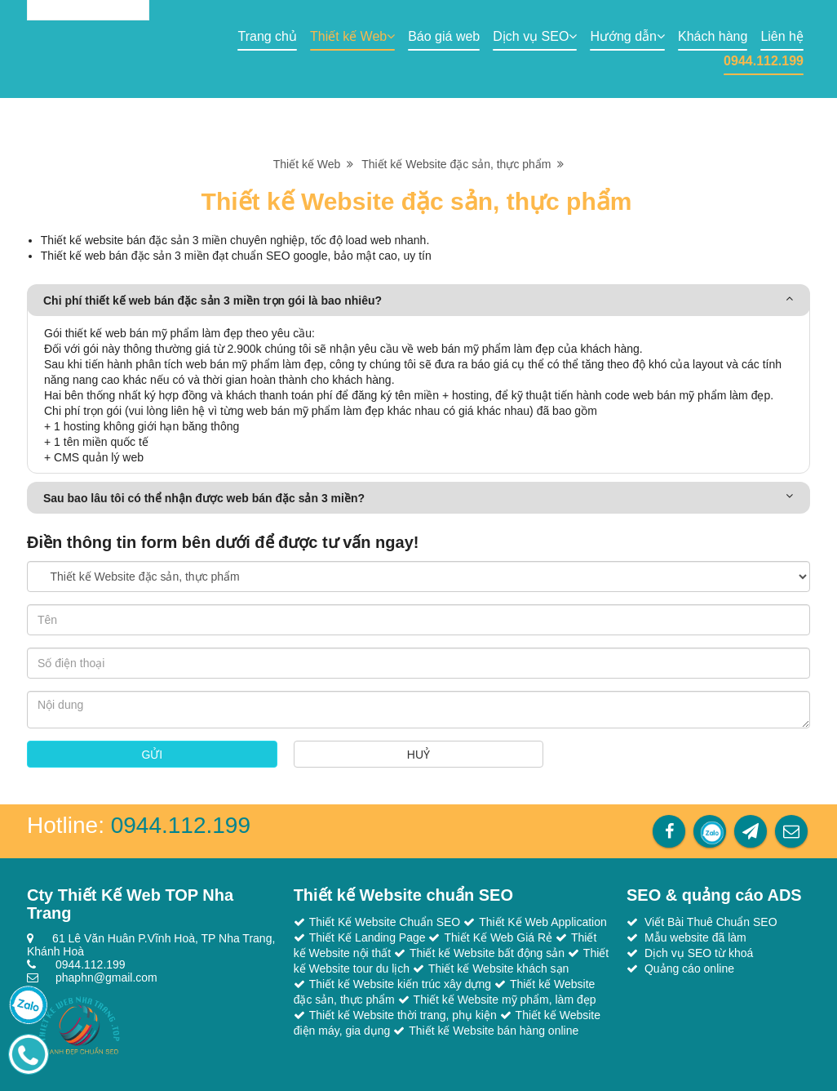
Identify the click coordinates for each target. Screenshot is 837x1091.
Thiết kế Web (352, 36)
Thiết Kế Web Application (543, 921)
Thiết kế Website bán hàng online (493, 1030)
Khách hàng (712, 36)
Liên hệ (782, 36)
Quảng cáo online (689, 968)
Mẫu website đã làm (695, 937)
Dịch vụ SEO (535, 36)
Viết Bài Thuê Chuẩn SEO (710, 921)
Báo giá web (444, 36)
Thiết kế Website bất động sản (487, 953)
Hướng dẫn (627, 36)
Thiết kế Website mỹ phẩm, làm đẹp (505, 999)
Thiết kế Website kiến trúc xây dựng (400, 984)
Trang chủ (267, 36)
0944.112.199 (764, 61)
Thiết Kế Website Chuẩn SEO (385, 921)
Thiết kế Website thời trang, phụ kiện (403, 1015)
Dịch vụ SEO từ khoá (698, 953)
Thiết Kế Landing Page (367, 937)
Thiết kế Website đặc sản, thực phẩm (462, 164)
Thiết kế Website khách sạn (498, 968)
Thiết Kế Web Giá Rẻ (498, 937)
